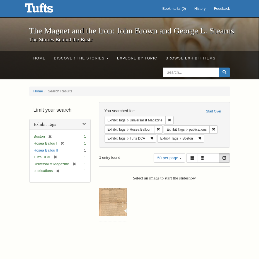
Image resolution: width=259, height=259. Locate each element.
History (199, 8)
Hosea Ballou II (46, 150)
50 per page (169, 158)
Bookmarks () (174, 8)
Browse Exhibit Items (191, 58)
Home (39, 58)
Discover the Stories (81, 58)
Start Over (213, 111)
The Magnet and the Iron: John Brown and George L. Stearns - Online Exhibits (46, 10)
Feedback (222, 8)
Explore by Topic (137, 58)
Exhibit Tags (45, 124)
